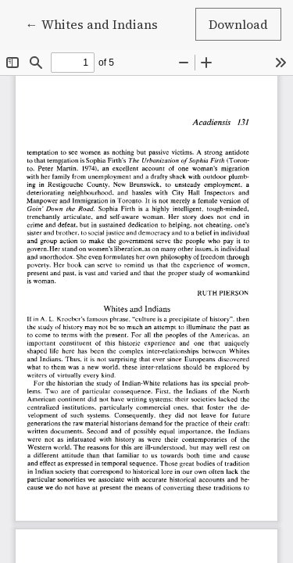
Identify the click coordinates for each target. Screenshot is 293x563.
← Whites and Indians (98, 23)
